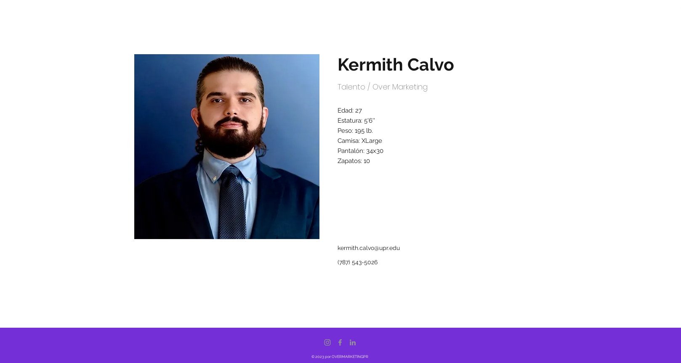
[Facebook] (340, 342)
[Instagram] (327, 342)
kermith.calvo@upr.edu (369, 248)
